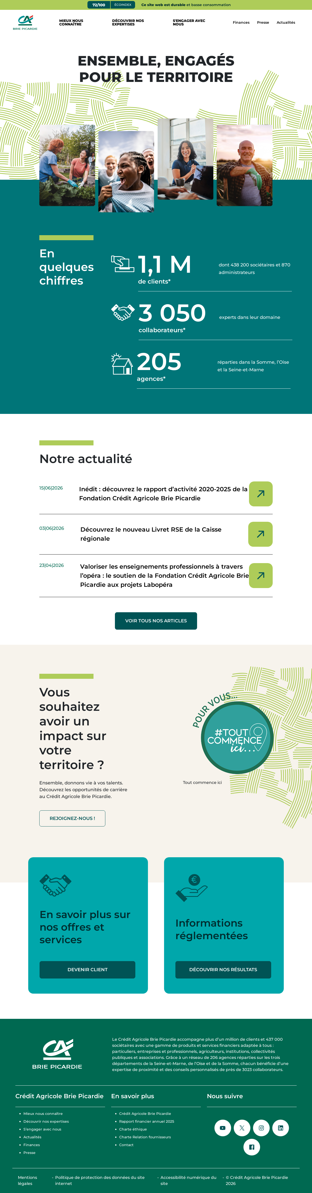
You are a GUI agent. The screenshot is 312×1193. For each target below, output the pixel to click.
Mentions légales (27, 1180)
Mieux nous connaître (43, 1113)
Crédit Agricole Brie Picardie (145, 1113)
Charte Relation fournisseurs (145, 1137)
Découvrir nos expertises (46, 1121)
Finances (241, 22)
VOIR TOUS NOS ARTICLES (156, 621)
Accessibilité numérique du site (188, 1180)
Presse (263, 22)
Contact (126, 1145)
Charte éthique (133, 1129)
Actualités (286, 22)
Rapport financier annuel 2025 (146, 1121)
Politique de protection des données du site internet (100, 1180)
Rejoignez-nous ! (72, 818)
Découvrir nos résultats (223, 969)
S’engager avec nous (42, 1129)
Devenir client (88, 969)
